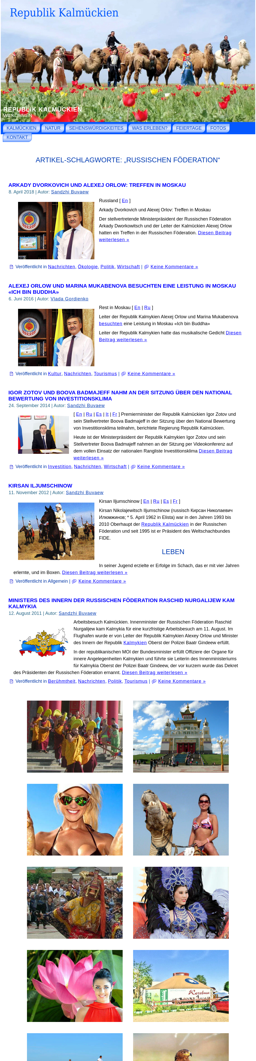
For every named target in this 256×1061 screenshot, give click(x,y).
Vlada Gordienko (70, 298)
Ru (147, 307)
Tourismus (105, 373)
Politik (108, 266)
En (125, 200)
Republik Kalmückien (42, 109)
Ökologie (88, 266)
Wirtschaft (128, 266)
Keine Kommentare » (174, 266)
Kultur (55, 373)
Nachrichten (61, 266)
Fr (114, 414)
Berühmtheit (62, 681)
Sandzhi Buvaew (70, 191)
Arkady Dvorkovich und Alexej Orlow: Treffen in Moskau (97, 185)
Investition (60, 466)
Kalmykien (135, 642)
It (107, 414)
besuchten (110, 323)
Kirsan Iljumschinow (40, 486)
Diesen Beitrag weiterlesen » (94, 572)
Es (99, 414)
